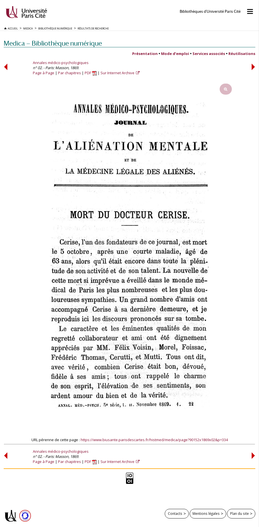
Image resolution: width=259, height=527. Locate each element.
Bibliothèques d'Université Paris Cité (210, 11)
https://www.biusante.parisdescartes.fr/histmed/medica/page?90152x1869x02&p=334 (154, 439)
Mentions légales (206, 513)
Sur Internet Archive (117, 72)
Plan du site (239, 513)
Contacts (175, 513)
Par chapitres (69, 72)
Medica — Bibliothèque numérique (53, 43)
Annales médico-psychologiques (61, 62)
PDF (91, 72)
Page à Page (43, 72)
